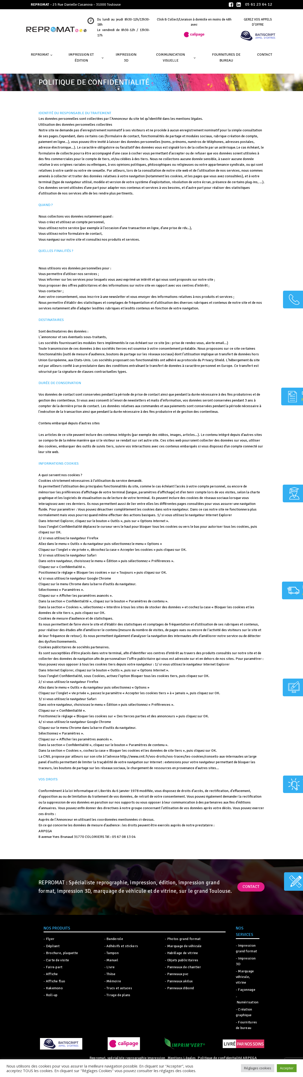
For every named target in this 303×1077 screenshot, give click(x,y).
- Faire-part (53, 967)
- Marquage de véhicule (183, 946)
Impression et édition (81, 57)
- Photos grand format (182, 939)
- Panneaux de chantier (183, 967)
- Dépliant (51, 946)
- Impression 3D (246, 961)
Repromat (40, 54)
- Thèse (110, 974)
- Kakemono (53, 988)
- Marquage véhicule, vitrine (245, 977)
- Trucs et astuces (118, 988)
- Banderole (113, 939)
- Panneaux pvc (176, 974)
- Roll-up (51, 995)
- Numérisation (247, 999)
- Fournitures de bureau (246, 1025)
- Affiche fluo (54, 981)
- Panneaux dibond (179, 988)
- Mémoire (112, 981)
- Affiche (51, 974)
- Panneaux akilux (179, 981)
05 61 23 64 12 (258, 4)
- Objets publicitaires (181, 960)
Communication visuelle (170, 57)
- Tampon (111, 953)
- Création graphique (244, 1012)
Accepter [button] (287, 1068)
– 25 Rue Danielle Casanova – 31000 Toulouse (76, 4)
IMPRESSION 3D (126, 57)
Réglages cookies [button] (257, 1068)
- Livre (109, 967)
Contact (264, 54)
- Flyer (49, 939)
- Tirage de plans (117, 995)
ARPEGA (249, 1058)
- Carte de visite (56, 960)
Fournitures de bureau (226, 57)
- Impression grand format (246, 948)
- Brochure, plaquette (61, 953)
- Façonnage (245, 989)
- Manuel (111, 960)
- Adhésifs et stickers (121, 946)
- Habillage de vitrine (181, 953)
